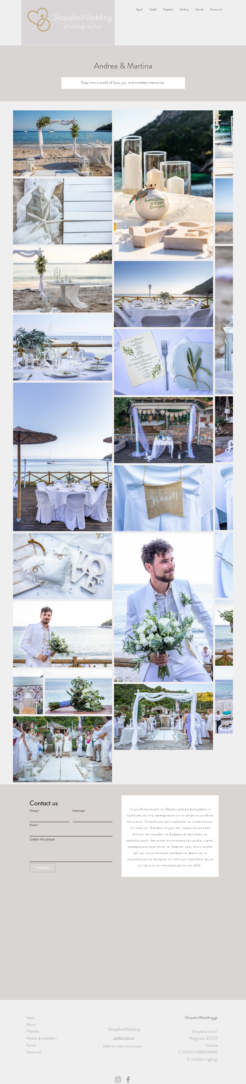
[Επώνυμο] (91, 818)
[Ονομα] (48, 818)
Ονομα (35, 811)
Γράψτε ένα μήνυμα (42, 839)
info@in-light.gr (204, 1059)
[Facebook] (128, 1079)
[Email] (70, 832)
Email (34, 825)
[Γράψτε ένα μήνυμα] (71, 852)
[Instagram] (118, 1079)
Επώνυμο (79, 810)
